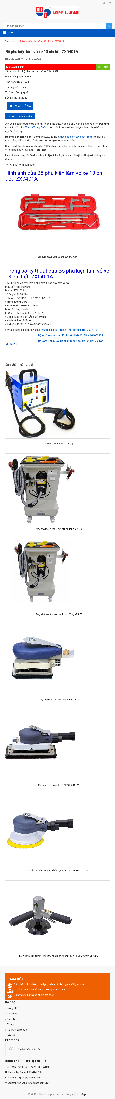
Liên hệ (11, 1035)
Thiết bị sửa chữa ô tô (29, 1049)
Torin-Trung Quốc (31, 59)
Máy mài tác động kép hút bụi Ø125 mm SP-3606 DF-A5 (59, 870)
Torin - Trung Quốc (36, 127)
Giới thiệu (12, 1013)
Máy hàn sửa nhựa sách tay (58, 443)
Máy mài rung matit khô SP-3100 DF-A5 (59, 785)
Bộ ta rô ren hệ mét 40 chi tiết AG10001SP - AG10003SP (70, 335)
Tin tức (11, 1024)
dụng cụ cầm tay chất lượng (76, 136)
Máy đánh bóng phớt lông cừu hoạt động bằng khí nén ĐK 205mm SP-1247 (58, 956)
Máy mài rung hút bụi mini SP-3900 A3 (59, 699)
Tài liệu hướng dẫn (17, 1030)
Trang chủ (10, 41)
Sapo (84, 1094)
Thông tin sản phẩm (20, 116)
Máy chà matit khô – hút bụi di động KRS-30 (59, 529)
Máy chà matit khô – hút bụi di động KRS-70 (59, 614)
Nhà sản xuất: (13, 59)
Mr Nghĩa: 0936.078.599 (29, 1072)
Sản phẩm (12, 1019)
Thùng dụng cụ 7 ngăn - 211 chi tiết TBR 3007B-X (68, 329)
